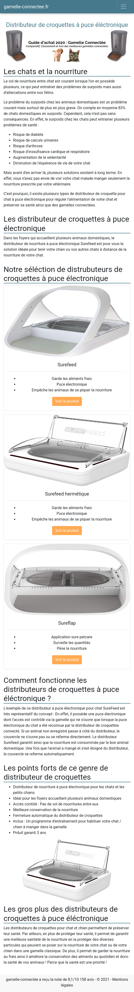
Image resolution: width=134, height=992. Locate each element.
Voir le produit (67, 401)
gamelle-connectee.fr (26, 7)
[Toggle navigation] (123, 6)
